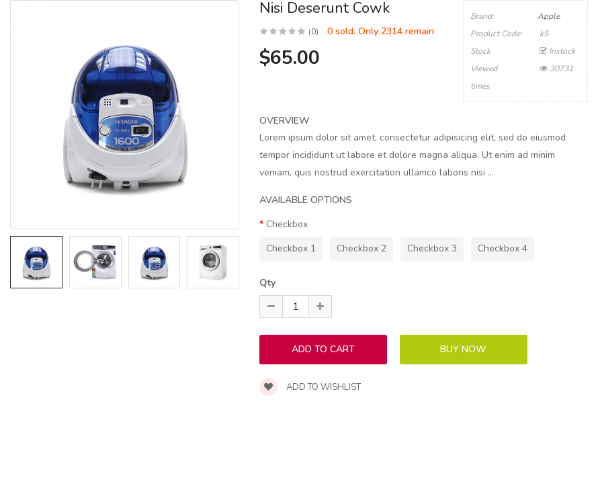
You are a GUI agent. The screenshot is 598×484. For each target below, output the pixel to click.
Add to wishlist (310, 387)
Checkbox (287, 224)
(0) (313, 31)
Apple (549, 16)
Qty (267, 282)
